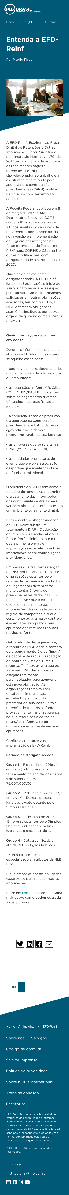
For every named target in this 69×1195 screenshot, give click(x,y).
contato (28, 893)
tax (14, 986)
